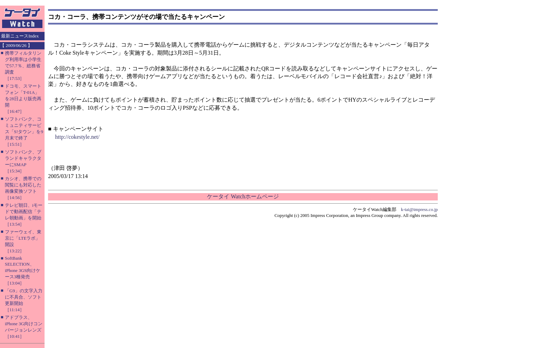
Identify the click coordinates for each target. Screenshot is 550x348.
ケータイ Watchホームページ (243, 196)
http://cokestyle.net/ (77, 137)
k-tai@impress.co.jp (419, 209)
